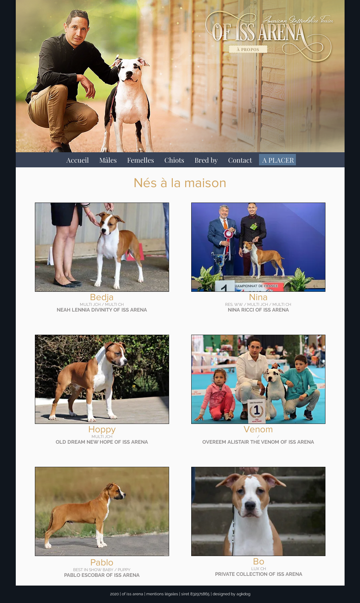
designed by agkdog (231, 594)
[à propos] (248, 49)
